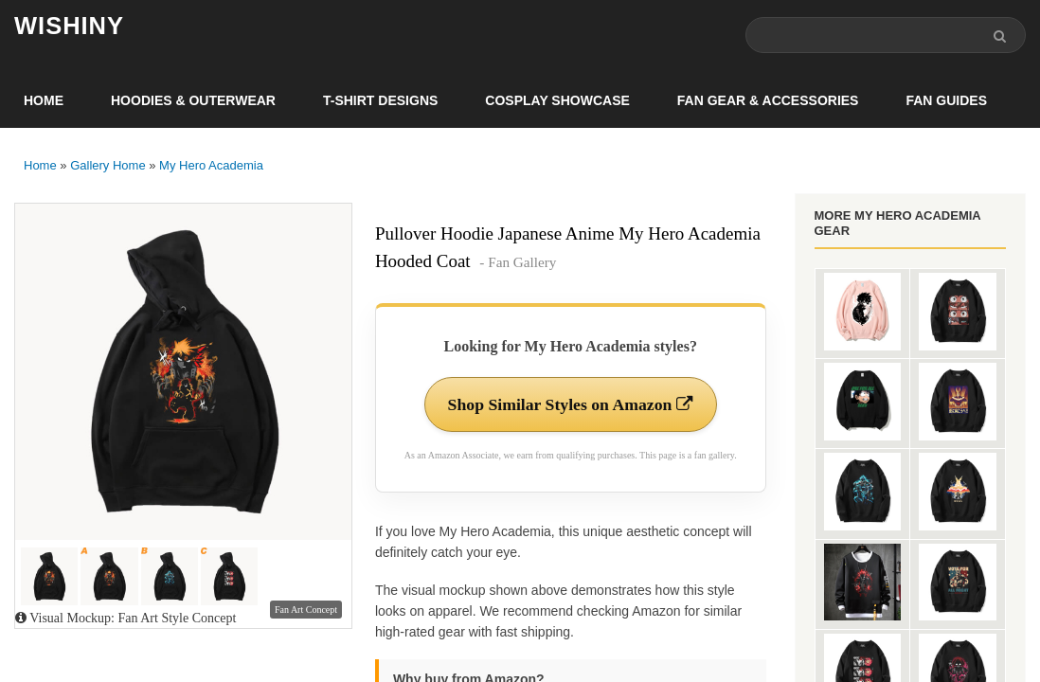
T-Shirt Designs (380, 100)
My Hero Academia (211, 165)
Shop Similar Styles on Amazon (570, 404)
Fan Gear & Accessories (768, 100)
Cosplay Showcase (557, 100)
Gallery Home (107, 165)
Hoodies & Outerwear (193, 100)
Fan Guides (946, 100)
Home (43, 100)
